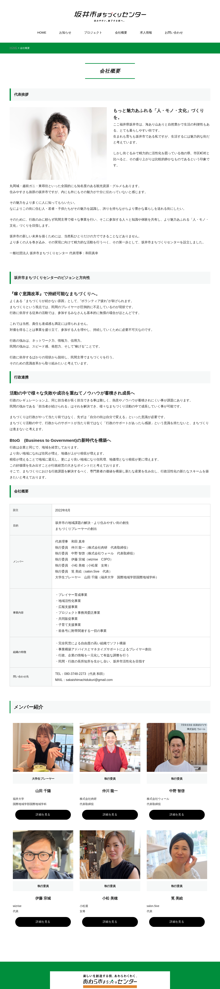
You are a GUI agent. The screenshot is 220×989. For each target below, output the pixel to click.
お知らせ (65, 32)
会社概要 (121, 32)
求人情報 (146, 32)
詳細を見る (43, 807)
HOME (41, 32)
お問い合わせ (174, 32)
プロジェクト (93, 32)
